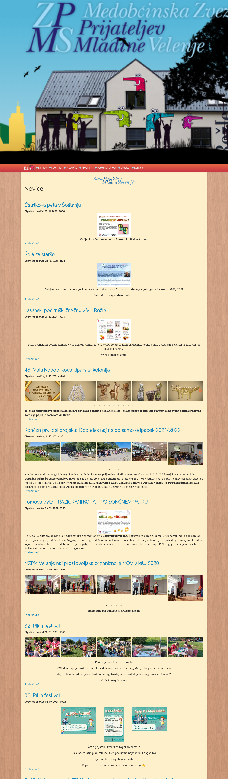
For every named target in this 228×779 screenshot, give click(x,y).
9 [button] (133, 405)
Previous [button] (28, 391)
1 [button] (95, 405)
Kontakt (138, 167)
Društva (125, 167)
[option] (114, 225)
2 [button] (99, 405)
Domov (42, 167)
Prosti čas (71, 167)
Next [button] (200, 391)
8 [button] (128, 405)
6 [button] (118, 405)
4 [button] (109, 405)
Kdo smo (56, 167)
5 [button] (114, 405)
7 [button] (123, 405)
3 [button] (104, 405)
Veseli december (106, 167)
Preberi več (32, 243)
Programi (87, 167)
